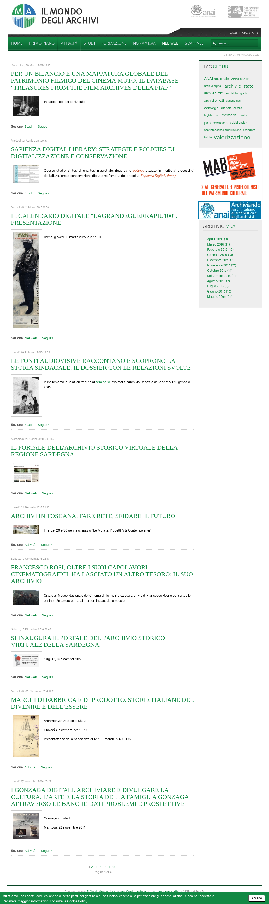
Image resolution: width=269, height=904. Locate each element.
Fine (112, 867)
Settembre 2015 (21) (222, 275)
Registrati (250, 32)
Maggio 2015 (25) (219, 296)
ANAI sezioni (240, 79)
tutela (208, 137)
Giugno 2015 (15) (219, 291)
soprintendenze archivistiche (222, 130)
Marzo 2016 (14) (218, 244)
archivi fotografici (237, 93)
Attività (30, 545)
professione (216, 122)
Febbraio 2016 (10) (220, 249)
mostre (243, 115)
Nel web (31, 338)
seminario (103, 382)
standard (249, 130)
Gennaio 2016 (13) (220, 255)
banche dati (233, 100)
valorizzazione (232, 137)
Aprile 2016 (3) (217, 239)
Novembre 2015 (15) (221, 265)
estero (237, 108)
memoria (229, 115)
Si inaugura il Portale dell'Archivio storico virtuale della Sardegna (88, 641)
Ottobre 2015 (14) (219, 270)
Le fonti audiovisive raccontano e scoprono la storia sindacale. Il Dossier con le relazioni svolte (101, 364)
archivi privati (214, 100)
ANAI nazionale (216, 78)
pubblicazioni (239, 122)
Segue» (43, 126)
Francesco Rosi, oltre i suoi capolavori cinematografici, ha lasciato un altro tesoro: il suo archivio (102, 574)
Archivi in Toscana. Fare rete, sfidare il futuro (93, 515)
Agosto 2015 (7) (218, 281)
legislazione (211, 115)
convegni (211, 108)
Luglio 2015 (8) (218, 286)
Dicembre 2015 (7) (220, 260)
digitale (226, 108)
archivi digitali (213, 86)
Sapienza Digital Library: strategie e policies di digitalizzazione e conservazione (93, 152)
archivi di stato (239, 86)
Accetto (257, 898)
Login (234, 32)
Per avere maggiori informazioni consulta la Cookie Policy (45, 901)
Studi (28, 126)
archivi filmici (214, 93)
